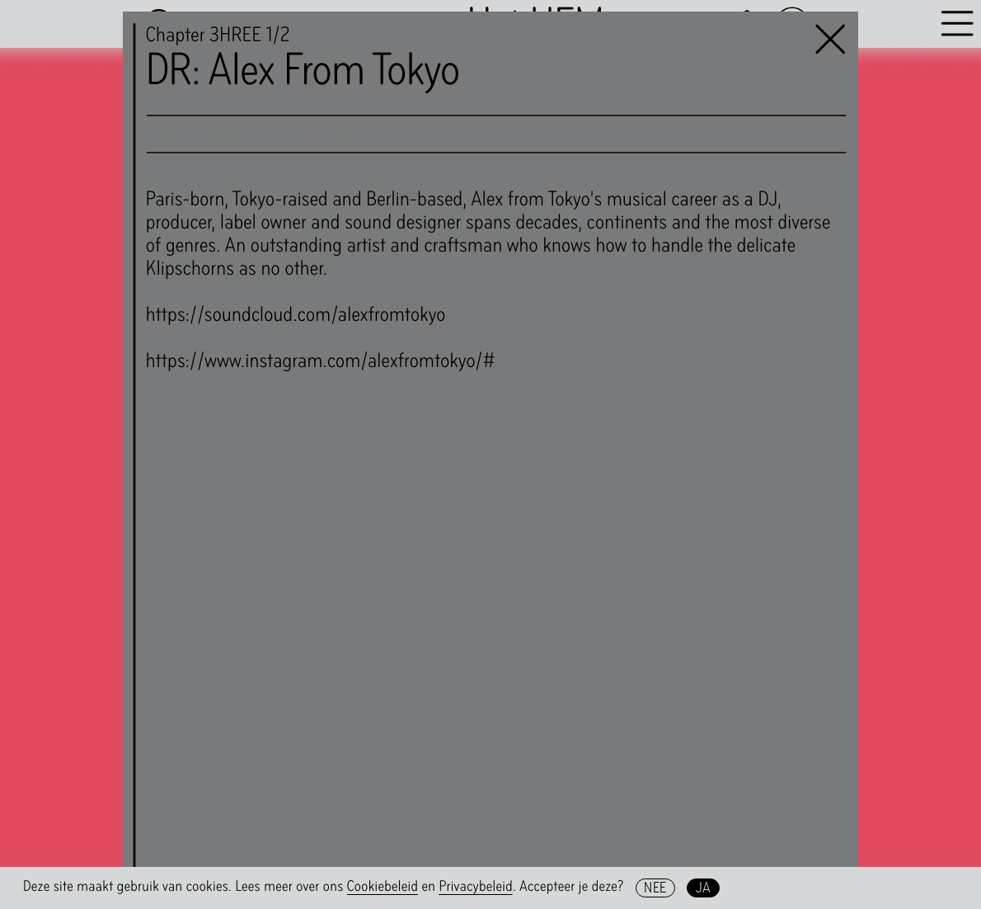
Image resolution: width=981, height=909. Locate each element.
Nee (655, 887)
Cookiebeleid (383, 886)
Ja (703, 887)
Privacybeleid (476, 886)
